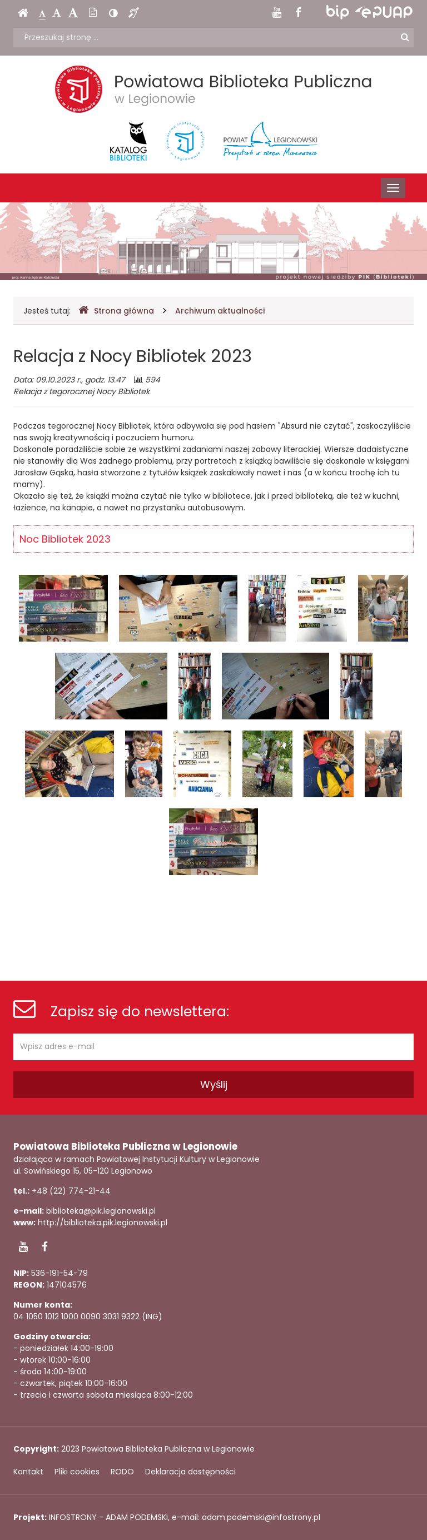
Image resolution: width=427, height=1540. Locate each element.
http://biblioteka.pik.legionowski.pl (102, 1222)
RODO (122, 1471)
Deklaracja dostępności (190, 1471)
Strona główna (116, 310)
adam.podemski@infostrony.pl (261, 1517)
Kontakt (28, 1471)
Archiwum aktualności (220, 310)
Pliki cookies (77, 1471)
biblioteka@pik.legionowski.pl (101, 1210)
